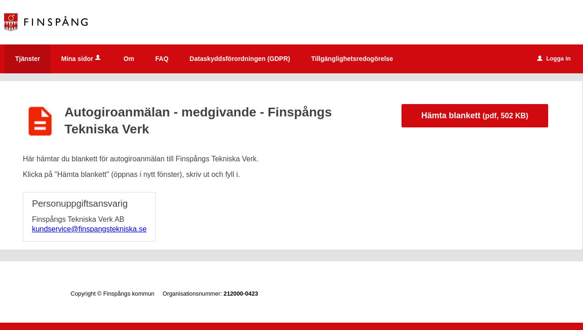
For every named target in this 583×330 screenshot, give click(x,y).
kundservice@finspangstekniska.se (89, 229)
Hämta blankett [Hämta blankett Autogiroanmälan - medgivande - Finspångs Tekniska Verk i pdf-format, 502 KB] (474, 115)
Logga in (554, 58)
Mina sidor (81, 58)
